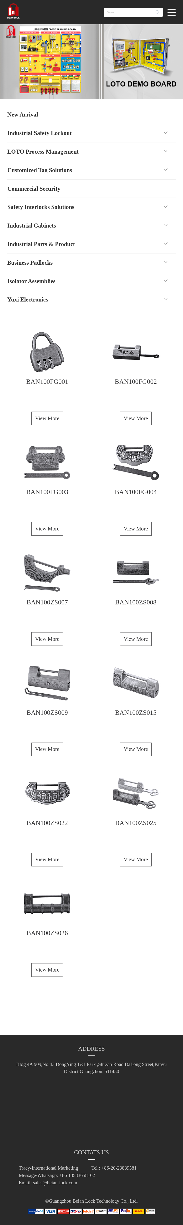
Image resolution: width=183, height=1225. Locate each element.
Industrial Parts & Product (41, 244)
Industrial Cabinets (31, 225)
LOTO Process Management (43, 151)
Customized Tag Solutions (39, 170)
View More (47, 418)
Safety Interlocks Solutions (40, 207)
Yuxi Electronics (27, 299)
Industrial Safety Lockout (39, 133)
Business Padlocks (30, 262)
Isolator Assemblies (31, 281)
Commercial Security (34, 188)
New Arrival (22, 114)
